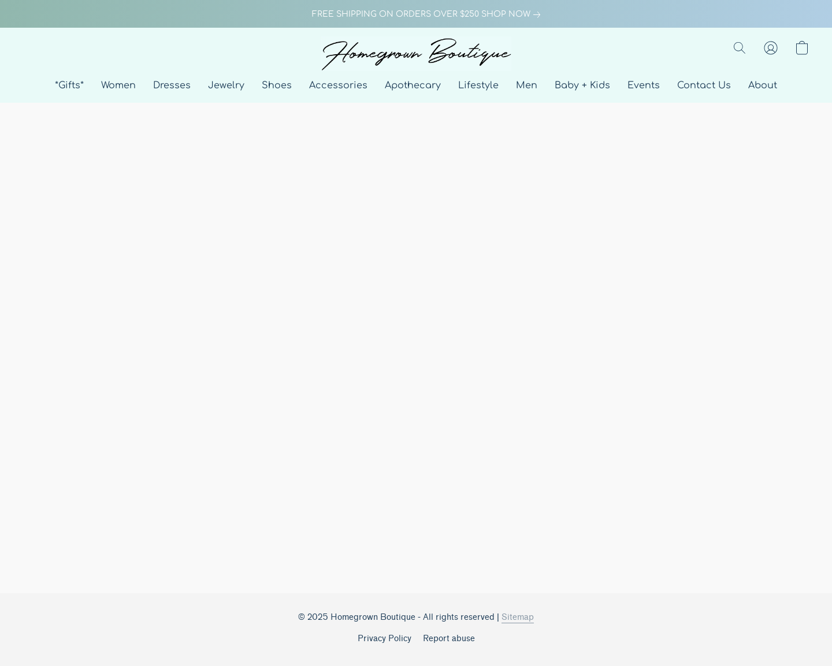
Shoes (277, 85)
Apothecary (413, 85)
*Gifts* (69, 85)
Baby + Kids (582, 85)
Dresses (172, 85)
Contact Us (704, 85)
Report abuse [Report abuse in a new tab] (449, 638)
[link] (416, 14)
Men (526, 85)
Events (643, 85)
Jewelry (226, 85)
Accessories (338, 85)
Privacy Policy (384, 638)
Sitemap (518, 617)
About (762, 85)
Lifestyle (478, 85)
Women (118, 85)
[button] (416, 53)
